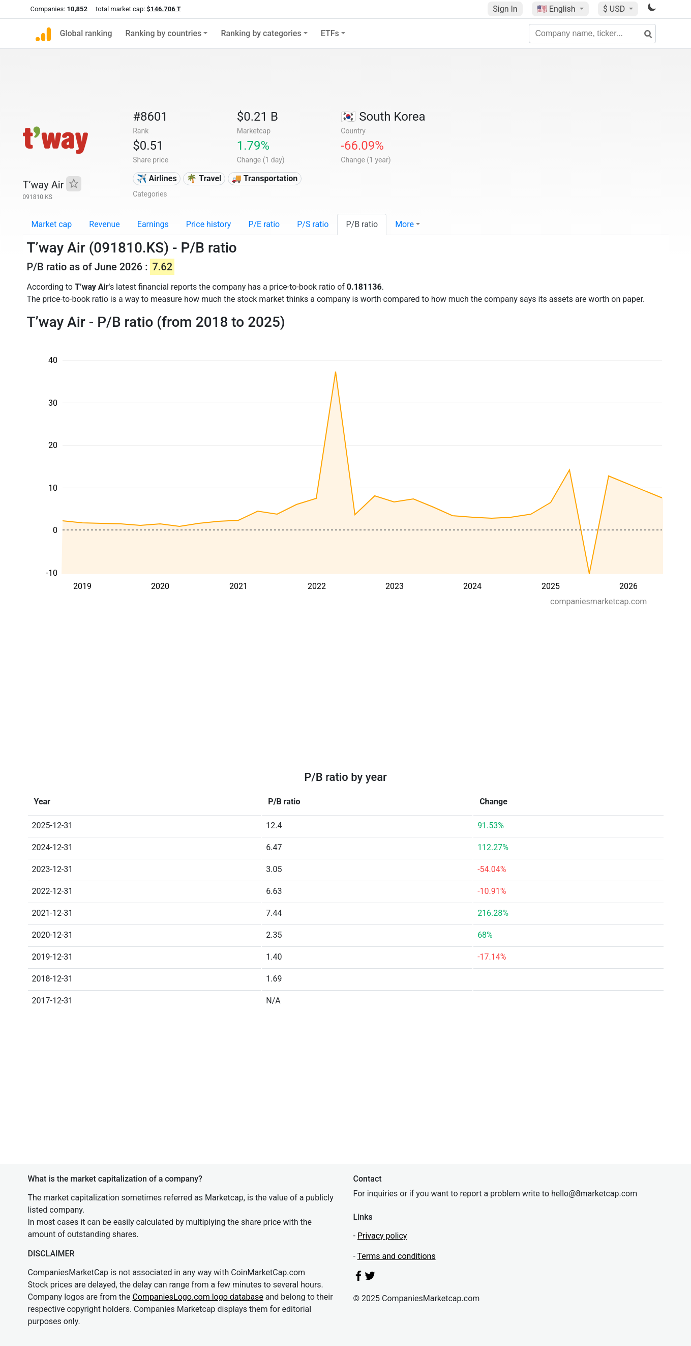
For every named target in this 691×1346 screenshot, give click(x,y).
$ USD (615, 9)
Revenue (104, 224)
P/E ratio (264, 224)
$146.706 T (164, 9)
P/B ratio (362, 224)
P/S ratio (312, 224)
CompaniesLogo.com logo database (197, 1297)
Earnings (153, 224)
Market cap (52, 224)
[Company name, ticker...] (592, 33)
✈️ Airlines (157, 178)
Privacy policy (382, 1236)
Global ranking (86, 33)
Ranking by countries (164, 33)
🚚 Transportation (264, 178)
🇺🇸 (557, 9)
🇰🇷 (383, 116)
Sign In (505, 9)
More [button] (404, 224)
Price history (208, 224)
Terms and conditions (396, 1256)
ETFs (330, 33)
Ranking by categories (261, 33)
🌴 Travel (204, 178)
